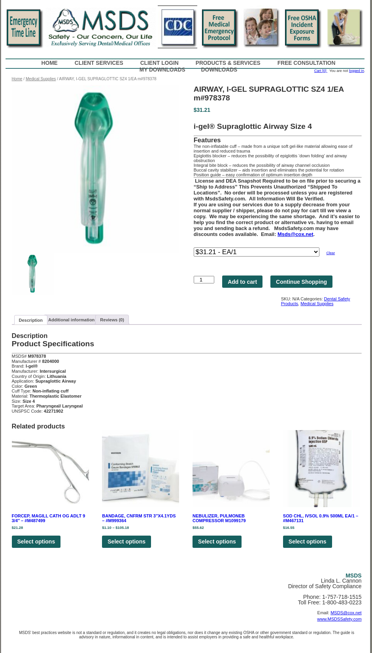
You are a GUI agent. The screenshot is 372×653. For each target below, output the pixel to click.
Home (50, 63)
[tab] (31, 320)
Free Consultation (307, 63)
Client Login (159, 63)
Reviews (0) (112, 319)
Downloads (219, 70)
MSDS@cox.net (345, 612)
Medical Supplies (41, 79)
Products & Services (228, 63)
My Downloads (162, 70)
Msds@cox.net (295, 234)
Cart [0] (320, 71)
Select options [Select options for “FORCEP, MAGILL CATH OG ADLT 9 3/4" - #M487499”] (36, 541)
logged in (356, 71)
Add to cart (242, 282)
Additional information (71, 319)
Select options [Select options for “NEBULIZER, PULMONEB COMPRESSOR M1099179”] (217, 541)
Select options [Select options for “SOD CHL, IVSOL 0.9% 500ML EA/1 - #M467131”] (308, 541)
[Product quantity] (204, 279)
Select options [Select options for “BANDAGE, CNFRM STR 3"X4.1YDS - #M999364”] (126, 541)
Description (31, 320)
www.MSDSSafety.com (339, 619)
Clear (330, 253)
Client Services (99, 63)
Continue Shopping (301, 282)
